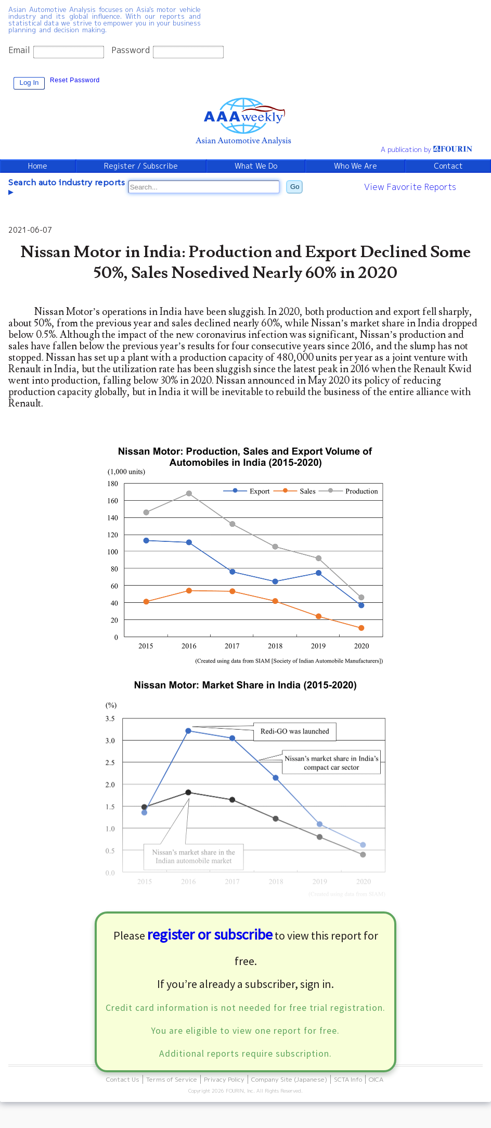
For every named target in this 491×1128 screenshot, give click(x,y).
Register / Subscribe (141, 166)
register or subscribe (210, 934)
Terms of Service (171, 1079)
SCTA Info (348, 1079)
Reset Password (75, 80)
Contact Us (122, 1079)
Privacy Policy (224, 1079)
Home (37, 166)
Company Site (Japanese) (289, 1079)
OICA (376, 1079)
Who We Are (355, 166)
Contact (448, 166)
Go (295, 187)
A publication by (426, 149)
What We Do (256, 166)
